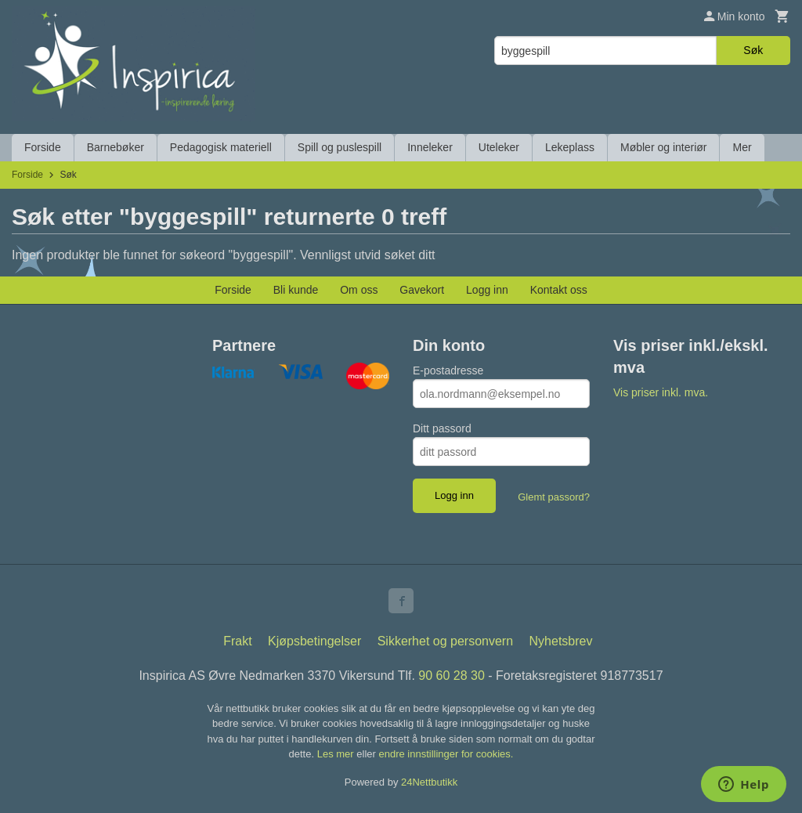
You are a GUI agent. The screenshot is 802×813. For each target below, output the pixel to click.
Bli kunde (296, 290)
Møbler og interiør (663, 147)
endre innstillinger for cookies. (445, 754)
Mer (741, 147)
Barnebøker (115, 147)
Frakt (237, 641)
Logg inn (487, 290)
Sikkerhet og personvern (445, 641)
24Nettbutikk (429, 782)
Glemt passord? (554, 497)
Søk (753, 50)
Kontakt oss (558, 290)
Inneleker (430, 147)
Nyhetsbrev (561, 641)
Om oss (359, 290)
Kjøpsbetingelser (314, 641)
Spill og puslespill (339, 147)
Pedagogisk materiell (221, 147)
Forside (42, 147)
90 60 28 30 (451, 675)
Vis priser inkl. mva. (660, 392)
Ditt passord (442, 428)
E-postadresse (448, 370)
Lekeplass (569, 147)
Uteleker (499, 147)
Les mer (337, 754)
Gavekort (421, 290)
